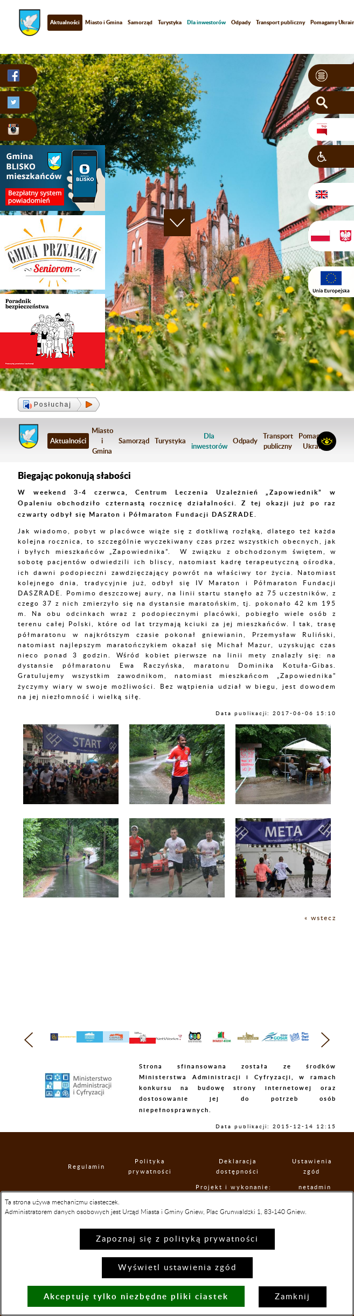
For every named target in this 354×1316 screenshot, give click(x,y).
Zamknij (292, 1297)
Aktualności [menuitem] (65, 22)
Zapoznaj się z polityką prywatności (177, 1239)
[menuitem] (206, 22)
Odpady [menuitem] (241, 22)
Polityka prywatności (159, 1183)
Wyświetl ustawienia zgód (177, 1268)
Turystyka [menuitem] (170, 22)
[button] (331, 75)
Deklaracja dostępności (246, 1183)
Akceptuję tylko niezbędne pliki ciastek (136, 1296)
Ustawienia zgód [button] (318, 1183)
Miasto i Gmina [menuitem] (103, 22)
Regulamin (85, 1182)
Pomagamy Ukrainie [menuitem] (316, 441)
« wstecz (320, 918)
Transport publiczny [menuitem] (280, 22)
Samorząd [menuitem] (140, 22)
